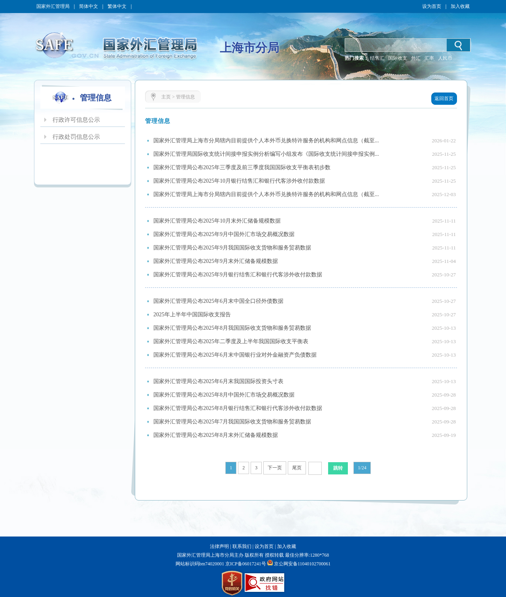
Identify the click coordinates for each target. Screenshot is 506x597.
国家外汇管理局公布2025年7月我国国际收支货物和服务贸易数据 (232, 422)
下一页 (275, 467)
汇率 (429, 58)
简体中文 (88, 6)
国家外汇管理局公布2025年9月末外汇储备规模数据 (215, 261)
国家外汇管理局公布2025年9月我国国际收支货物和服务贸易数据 (232, 248)
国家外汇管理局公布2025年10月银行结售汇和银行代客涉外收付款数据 (239, 181)
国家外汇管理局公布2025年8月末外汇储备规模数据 (215, 435)
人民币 (445, 58)
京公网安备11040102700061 (302, 564)
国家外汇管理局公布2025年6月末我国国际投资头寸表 (218, 381)
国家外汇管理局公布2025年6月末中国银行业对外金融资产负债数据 (235, 355)
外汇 (416, 58)
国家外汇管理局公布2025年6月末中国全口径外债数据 (218, 301)
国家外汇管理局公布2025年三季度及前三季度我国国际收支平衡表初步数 (241, 167)
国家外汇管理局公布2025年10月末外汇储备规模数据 (217, 221)
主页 (166, 97)
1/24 (362, 467)
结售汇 (377, 58)
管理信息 (185, 97)
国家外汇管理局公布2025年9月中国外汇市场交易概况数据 (224, 234)
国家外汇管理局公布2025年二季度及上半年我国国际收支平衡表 (230, 341)
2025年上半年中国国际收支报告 (192, 314)
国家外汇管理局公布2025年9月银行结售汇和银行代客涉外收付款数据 (237, 275)
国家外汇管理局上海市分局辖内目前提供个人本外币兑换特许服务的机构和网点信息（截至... (266, 141)
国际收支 (397, 58)
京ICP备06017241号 (245, 564)
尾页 (297, 467)
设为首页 (431, 6)
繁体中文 (117, 6)
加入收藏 (460, 6)
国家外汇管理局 (53, 6)
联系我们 (241, 546)
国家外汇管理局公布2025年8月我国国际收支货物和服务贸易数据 (232, 328)
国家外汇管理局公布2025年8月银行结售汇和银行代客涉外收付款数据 (237, 408)
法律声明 (219, 546)
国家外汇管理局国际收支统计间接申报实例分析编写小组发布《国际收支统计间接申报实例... (266, 154)
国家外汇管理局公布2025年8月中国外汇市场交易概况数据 (224, 395)
